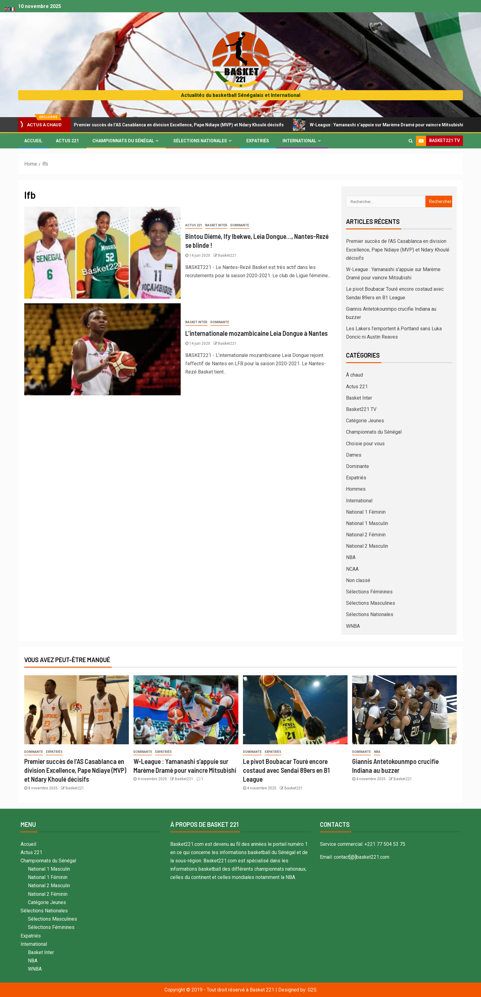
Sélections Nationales (200, 140)
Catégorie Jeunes (365, 421)
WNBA (353, 626)
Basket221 (227, 255)
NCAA (352, 569)
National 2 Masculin (367, 546)
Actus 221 (67, 140)
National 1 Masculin (367, 523)
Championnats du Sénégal (123, 140)
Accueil (33, 140)
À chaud (354, 375)
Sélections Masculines (370, 603)
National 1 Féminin (366, 512)
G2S (312, 990)
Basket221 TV (361, 409)
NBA (351, 557)
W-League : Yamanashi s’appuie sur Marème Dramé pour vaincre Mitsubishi (385, 125)
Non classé (358, 580)
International (299, 140)
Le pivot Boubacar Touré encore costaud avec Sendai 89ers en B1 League (286, 770)
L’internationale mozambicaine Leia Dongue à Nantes (256, 333)
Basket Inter (216, 225)
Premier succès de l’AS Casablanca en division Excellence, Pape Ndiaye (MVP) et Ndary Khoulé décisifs (177, 125)
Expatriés (257, 140)
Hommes (356, 489)
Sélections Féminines (369, 592)
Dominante (239, 225)
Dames (353, 455)
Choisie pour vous (365, 444)
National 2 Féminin (366, 535)
